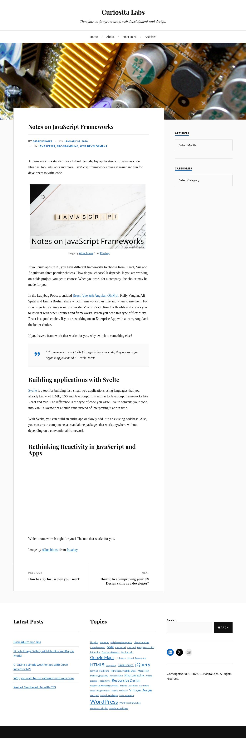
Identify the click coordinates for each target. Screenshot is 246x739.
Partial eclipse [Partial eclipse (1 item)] (116, 686)
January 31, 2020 (79, 152)
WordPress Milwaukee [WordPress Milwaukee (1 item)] (130, 714)
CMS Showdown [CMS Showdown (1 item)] (97, 658)
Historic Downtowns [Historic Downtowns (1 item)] (136, 669)
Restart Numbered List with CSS (34, 698)
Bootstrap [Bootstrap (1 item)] (104, 653)
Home (94, 37)
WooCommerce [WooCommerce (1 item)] (126, 706)
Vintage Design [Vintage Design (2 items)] (140, 701)
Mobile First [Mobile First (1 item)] (143, 682)
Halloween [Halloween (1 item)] (121, 669)
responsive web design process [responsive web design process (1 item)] (104, 696)
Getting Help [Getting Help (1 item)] (127, 663)
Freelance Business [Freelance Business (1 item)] (111, 663)
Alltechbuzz (86, 264)
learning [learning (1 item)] (94, 682)
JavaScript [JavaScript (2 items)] (126, 676)
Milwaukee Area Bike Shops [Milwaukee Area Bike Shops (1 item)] (123, 682)
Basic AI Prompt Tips (27, 653)
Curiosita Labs (123, 12)
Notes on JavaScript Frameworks (66, 131)
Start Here (129, 37)
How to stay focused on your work (54, 590)
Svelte (32, 401)
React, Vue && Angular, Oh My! (95, 306)
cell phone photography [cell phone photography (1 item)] (121, 653)
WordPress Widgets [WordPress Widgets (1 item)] (118, 719)
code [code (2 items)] (110, 658)
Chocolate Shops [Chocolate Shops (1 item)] (141, 653)
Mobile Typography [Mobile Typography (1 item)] (99, 686)
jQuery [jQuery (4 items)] (142, 675)
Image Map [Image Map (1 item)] (111, 676)
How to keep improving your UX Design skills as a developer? (125, 592)
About (110, 37)
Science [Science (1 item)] (123, 696)
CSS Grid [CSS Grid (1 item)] (131, 658)
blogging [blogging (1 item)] (94, 653)
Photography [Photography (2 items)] (134, 686)
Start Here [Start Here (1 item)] (144, 696)
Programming (67, 157)
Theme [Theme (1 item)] (114, 701)
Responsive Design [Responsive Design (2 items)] (126, 691)
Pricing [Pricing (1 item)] (148, 686)
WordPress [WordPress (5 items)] (104, 712)
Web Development (93, 157)
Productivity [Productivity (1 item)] (104, 691)
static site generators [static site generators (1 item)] (100, 701)
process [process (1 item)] (93, 691)
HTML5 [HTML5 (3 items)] (97, 675)
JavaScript (46, 157)
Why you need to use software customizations (43, 689)
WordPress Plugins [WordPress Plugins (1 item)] (99, 719)
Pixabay (105, 264)
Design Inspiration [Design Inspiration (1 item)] (145, 658)
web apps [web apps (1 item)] (94, 706)
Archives (150, 37)
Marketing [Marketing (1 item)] (104, 682)
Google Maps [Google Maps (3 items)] (102, 668)
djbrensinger (43, 152)
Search (171, 631)
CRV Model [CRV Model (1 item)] (120, 658)
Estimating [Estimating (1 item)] (95, 663)
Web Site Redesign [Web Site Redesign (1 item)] (109, 706)
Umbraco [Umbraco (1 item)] (123, 701)
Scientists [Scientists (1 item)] (133, 696)
